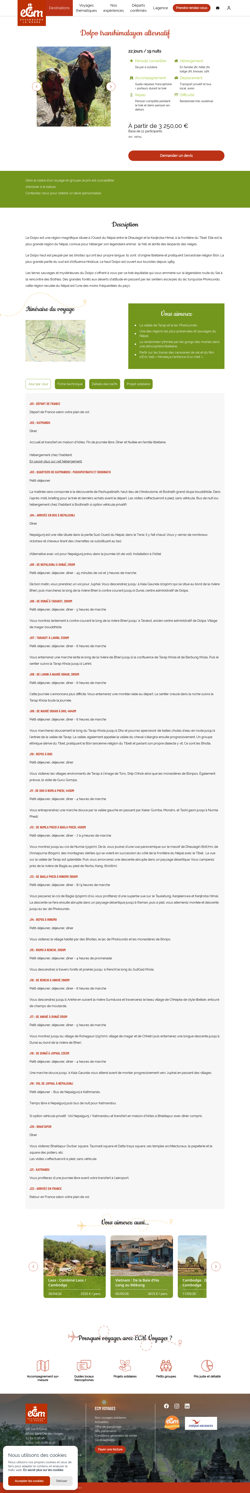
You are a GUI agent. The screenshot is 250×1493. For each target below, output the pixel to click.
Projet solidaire (138, 384)
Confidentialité (105, 1440)
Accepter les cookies (29, 1481)
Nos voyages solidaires (110, 1417)
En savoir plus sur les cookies (43, 1470)
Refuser (61, 1481)
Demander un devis (176, 155)
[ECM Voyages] (32, 13)
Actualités (101, 1422)
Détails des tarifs (105, 384)
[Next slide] (110, 86)
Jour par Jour (38, 384)
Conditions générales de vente (116, 1435)
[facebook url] (166, 1406)
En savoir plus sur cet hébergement (56, 461)
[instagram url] (176, 1406)
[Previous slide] (36, 86)
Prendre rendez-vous (191, 8)
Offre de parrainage (108, 1426)
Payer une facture (110, 1449)
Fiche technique (70, 384)
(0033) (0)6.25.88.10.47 (40, 1442)
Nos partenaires (106, 1431)
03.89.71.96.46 (35, 1438)
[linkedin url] (187, 1406)
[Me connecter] (227, 8)
